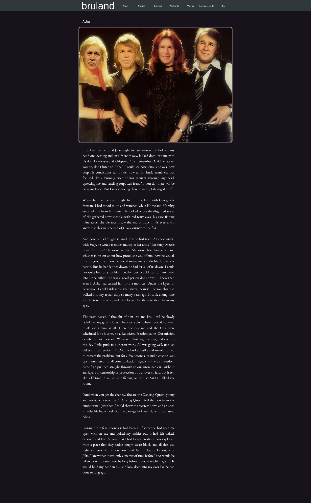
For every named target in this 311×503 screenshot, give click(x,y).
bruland (98, 5)
